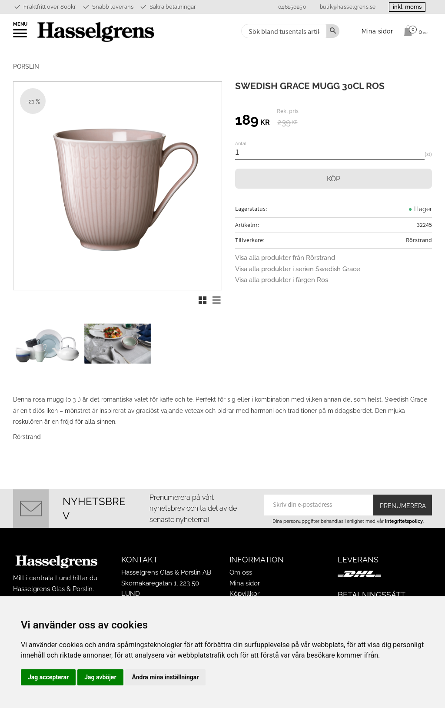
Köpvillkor (244, 594)
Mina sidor (244, 583)
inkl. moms (406, 6)
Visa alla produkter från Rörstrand (285, 258)
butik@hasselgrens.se (347, 7)
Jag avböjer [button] (100, 677)
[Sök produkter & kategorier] (283, 31)
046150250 (291, 7)
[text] (252, 121)
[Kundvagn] (413, 31)
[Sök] (332, 31)
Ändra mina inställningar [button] (165, 677)
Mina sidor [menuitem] (377, 31)
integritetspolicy (404, 521)
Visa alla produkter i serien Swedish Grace (297, 269)
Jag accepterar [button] (48, 677)
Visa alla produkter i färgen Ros (281, 280)
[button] (20, 36)
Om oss (240, 572)
